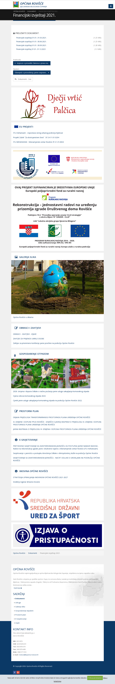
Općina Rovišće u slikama (23, 317)
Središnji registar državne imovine (26, 482)
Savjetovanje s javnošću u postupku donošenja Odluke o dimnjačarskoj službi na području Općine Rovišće (55, 453)
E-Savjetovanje (21, 619)
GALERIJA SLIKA (27, 257)
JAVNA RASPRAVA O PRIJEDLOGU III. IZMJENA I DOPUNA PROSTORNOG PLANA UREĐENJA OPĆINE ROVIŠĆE (57, 429)
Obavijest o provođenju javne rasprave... (32, 72)
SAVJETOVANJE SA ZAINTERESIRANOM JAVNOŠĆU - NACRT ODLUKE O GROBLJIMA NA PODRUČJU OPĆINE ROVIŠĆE (56, 459)
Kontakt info (23, 629)
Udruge (18, 602)
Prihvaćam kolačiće (95, 678)
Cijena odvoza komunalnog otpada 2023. (29, 396)
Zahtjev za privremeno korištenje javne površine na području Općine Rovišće (43, 343)
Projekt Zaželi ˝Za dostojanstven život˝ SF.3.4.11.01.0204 (36, 137)
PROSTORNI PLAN (29, 411)
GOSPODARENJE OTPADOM (34, 353)
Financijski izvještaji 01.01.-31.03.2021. (31, 38)
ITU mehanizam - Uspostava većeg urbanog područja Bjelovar (38, 133)
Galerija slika (20, 607)
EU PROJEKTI (26, 126)
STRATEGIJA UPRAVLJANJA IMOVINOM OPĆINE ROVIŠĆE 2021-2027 (40, 477)
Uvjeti (17, 623)
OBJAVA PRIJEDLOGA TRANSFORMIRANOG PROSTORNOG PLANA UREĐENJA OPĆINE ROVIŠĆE (51, 417)
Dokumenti (31, 11)
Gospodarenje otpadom (24, 611)
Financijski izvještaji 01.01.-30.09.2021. (31, 45)
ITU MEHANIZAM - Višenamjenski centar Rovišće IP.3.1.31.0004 (38, 142)
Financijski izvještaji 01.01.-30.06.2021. (31, 41)
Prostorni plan (20, 615)
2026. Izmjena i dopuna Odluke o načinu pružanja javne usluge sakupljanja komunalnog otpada (51, 391)
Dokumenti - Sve (23, 79)
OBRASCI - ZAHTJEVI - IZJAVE (24, 334)
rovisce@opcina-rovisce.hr (28, 655)
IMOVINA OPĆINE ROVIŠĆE (33, 471)
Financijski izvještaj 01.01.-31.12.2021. (31, 49)
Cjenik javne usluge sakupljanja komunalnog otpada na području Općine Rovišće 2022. (47, 400)
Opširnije (18, 588)
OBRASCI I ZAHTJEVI (30, 327)
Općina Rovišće (19, 11)
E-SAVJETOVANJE (28, 439)
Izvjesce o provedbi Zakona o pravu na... (32, 63)
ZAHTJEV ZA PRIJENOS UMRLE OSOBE (28, 338)
